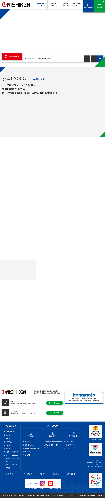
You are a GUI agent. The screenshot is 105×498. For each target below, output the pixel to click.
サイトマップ (31, 495)
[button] (87, 58)
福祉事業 (52, 436)
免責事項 (21, 495)
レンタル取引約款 (43, 495)
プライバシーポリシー (9, 495)
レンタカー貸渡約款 (57, 495)
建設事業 (31, 436)
